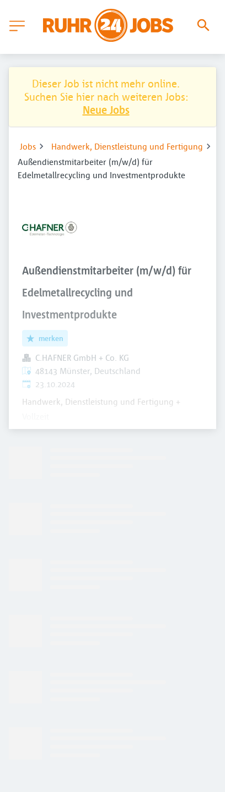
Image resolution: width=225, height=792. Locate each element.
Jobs (28, 146)
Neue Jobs (106, 110)
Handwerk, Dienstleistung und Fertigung (127, 146)
